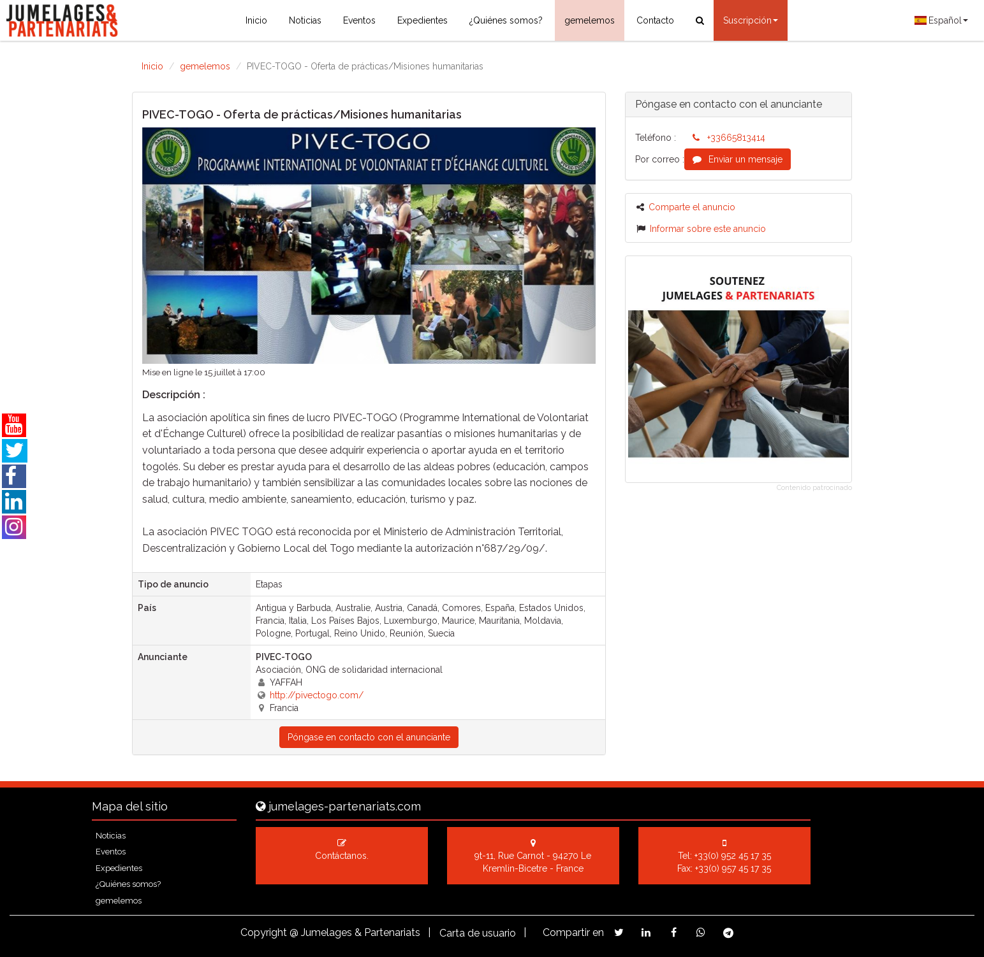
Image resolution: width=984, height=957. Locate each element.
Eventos (359, 20)
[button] (176, 245)
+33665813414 (729, 138)
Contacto (655, 20)
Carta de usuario (477, 933)
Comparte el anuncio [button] (685, 207)
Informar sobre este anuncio (701, 229)
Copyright (263, 932)
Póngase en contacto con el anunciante (369, 737)
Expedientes (422, 20)
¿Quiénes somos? (506, 20)
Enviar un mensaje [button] (737, 159)
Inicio (256, 20)
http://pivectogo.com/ (316, 695)
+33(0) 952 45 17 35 (732, 856)
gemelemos (589, 20)
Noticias (305, 20)
